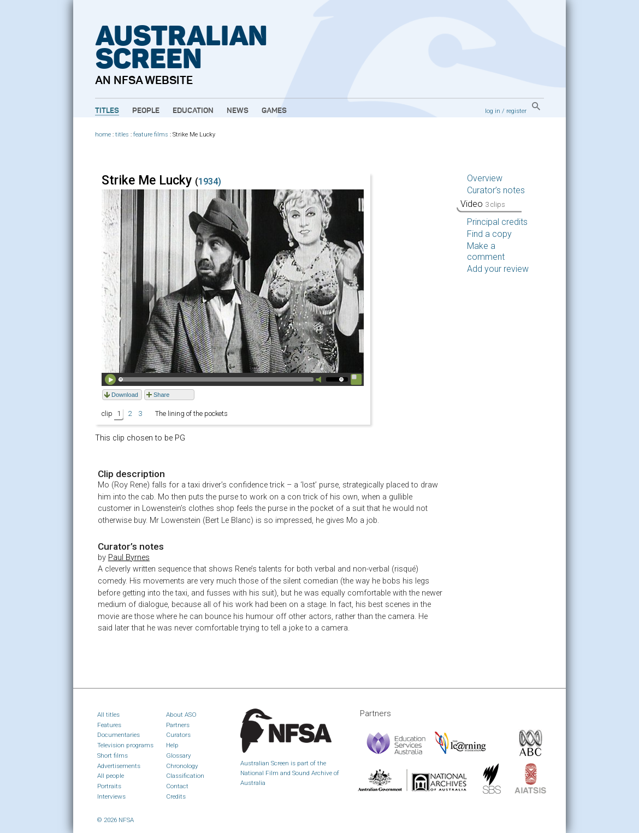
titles (122, 134)
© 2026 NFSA (115, 820)
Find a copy (489, 234)
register (516, 111)
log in (492, 111)
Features (109, 725)
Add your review (498, 269)
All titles (108, 714)
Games (274, 111)
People (145, 111)
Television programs (125, 745)
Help (172, 745)
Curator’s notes (496, 190)
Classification (185, 776)
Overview (484, 178)
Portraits (109, 786)
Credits (176, 796)
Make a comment (486, 251)
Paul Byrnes (129, 557)
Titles (107, 111)
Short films (112, 755)
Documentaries (118, 735)
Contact (177, 786)
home (103, 134)
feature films (150, 134)
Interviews (111, 796)
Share (161, 394)
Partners (178, 725)
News (237, 111)
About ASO (181, 714)
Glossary (178, 755)
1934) (209, 181)
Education (193, 111)
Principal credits (497, 222)
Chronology (182, 766)
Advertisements (118, 766)
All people (110, 776)
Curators (178, 735)
